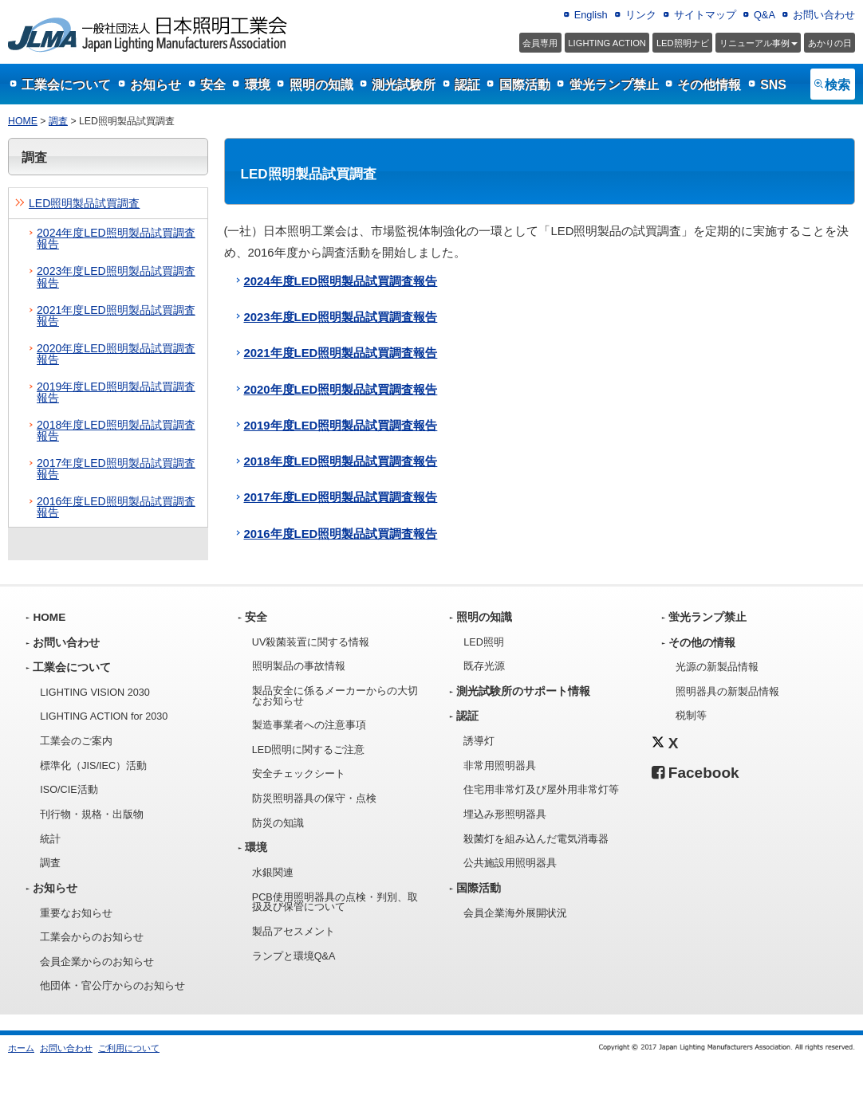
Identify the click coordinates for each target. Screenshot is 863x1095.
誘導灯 (479, 741)
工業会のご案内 (76, 741)
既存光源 (484, 666)
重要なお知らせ (76, 913)
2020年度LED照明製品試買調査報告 (116, 354)
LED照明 (483, 642)
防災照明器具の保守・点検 (314, 798)
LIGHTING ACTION (607, 43)
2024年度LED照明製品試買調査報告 (116, 238)
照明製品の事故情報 (298, 666)
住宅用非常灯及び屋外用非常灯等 (541, 789)
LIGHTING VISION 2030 (95, 692)
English (591, 15)
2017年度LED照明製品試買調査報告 (116, 469)
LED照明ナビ (682, 43)
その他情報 (709, 85)
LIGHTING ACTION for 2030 (103, 716)
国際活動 (524, 85)
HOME (22, 121)
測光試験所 (403, 85)
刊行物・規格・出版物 (92, 814)
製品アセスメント (293, 931)
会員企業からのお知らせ (97, 961)
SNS (773, 85)
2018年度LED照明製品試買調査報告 (116, 430)
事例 (758, 43)
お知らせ (155, 85)
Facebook (695, 772)
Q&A (764, 15)
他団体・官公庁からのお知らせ (112, 985)
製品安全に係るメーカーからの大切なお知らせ (335, 696)
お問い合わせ (824, 15)
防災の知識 (278, 823)
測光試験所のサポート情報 (523, 691)
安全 (213, 85)
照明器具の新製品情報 (727, 691)
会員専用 (540, 43)
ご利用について (129, 1048)
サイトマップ (705, 15)
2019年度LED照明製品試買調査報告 (116, 392)
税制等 (691, 715)
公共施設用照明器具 (510, 863)
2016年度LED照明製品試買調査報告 (116, 507)
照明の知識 (321, 85)
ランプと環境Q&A (294, 956)
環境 (257, 85)
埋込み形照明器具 (504, 814)
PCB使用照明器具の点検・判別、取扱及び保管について (335, 902)
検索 (837, 85)
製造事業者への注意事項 (309, 725)
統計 (50, 839)
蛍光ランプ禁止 (614, 85)
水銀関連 (273, 872)
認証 (467, 85)
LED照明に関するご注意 (308, 750)
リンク (640, 15)
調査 (58, 121)
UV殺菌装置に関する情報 (311, 642)
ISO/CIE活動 (68, 789)
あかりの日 (830, 43)
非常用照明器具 (499, 765)
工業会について (66, 85)
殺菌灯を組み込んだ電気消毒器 (536, 839)
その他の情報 (701, 643)
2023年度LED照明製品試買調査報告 (116, 276)
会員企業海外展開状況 (515, 913)
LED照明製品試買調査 (84, 203)
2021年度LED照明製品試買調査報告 (116, 316)
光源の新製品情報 (717, 667)
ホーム (21, 1048)
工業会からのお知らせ (92, 937)
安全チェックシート (298, 773)
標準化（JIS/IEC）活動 (93, 765)
